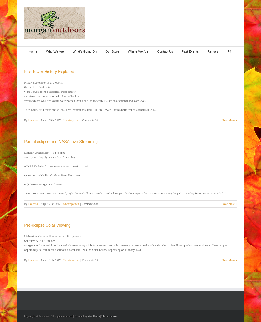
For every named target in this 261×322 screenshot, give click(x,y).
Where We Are (138, 51)
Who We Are (55, 51)
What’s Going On (85, 51)
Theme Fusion (109, 316)
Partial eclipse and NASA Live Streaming (61, 141)
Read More (228, 120)
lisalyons (33, 120)
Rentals (212, 51)
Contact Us (165, 51)
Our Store (112, 51)
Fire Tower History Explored (49, 71)
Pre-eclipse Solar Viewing (47, 225)
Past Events (190, 51)
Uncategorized (71, 120)
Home (33, 51)
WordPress (94, 316)
